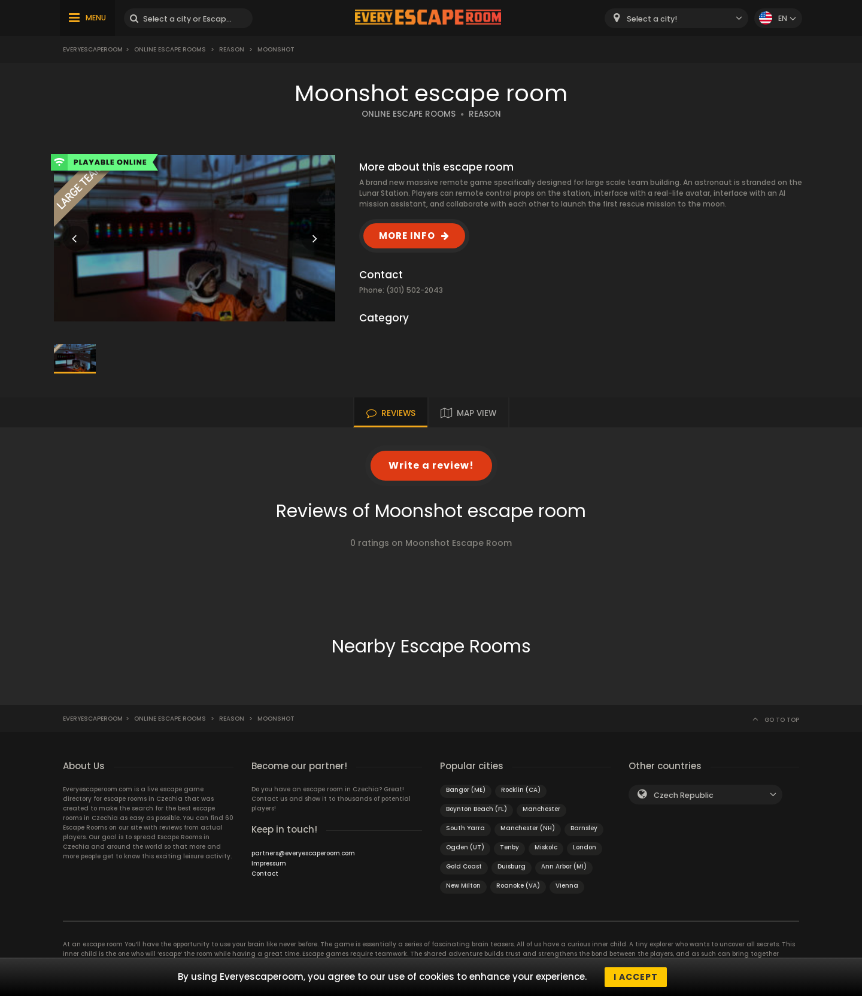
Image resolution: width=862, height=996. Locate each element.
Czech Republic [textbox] (684, 795)
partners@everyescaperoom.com (303, 853)
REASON (485, 114)
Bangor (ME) (465, 789)
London (584, 847)
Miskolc (546, 847)
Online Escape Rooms (170, 49)
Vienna (567, 885)
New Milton (463, 885)
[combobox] (676, 18)
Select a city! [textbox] (652, 19)
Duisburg (511, 866)
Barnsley (583, 828)
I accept (636, 977)
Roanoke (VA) (518, 885)
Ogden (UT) (465, 847)
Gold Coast (464, 866)
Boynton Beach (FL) (476, 808)
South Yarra (465, 828)
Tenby (509, 847)
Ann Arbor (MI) (564, 866)
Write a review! (431, 465)
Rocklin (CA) (521, 789)
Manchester (541, 808)
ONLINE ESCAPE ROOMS (409, 114)
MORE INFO (407, 235)
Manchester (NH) (527, 828)
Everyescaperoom (93, 49)
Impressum (268, 863)
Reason (231, 49)
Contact (264, 873)
